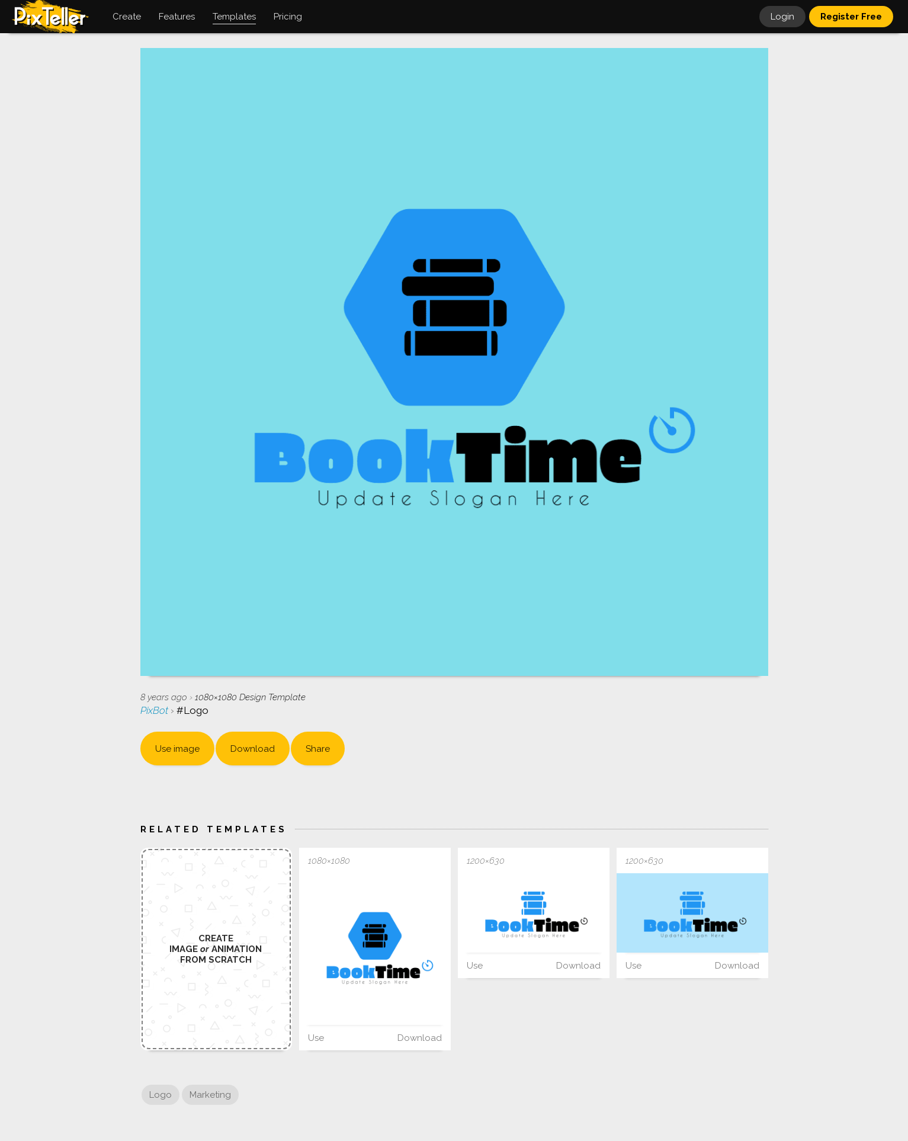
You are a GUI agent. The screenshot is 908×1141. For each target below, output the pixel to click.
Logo (160, 1094)
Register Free (851, 16)
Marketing (210, 1094)
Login (782, 16)
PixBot (155, 710)
